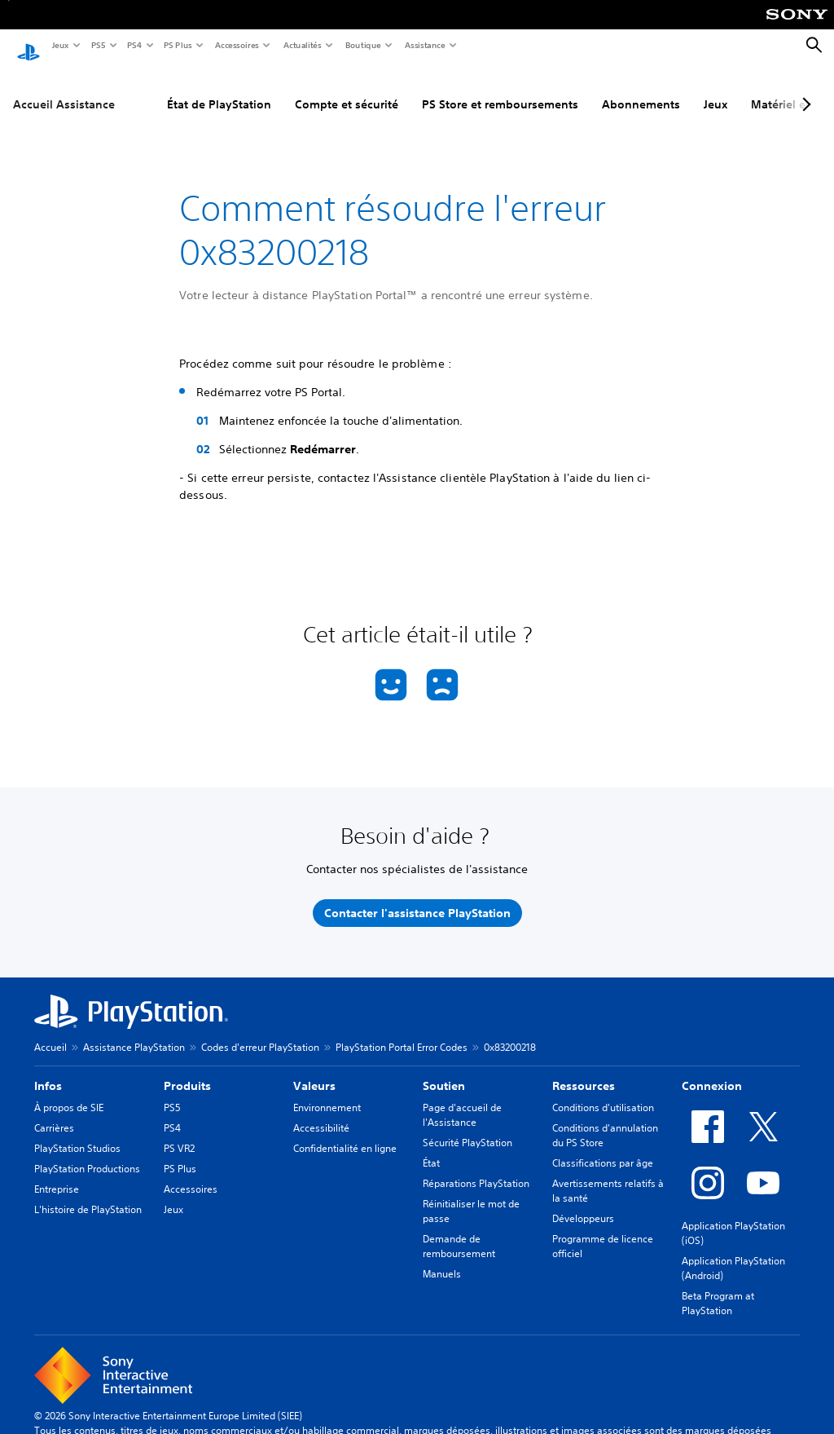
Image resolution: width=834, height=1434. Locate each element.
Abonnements (641, 89)
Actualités (302, 45)
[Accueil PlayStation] (28, 45)
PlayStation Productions (87, 1153)
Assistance (424, 45)
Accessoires (236, 45)
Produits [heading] (187, 1070)
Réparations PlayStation (476, 1168)
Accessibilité (321, 1112)
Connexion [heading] (712, 1070)
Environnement (327, 1092)
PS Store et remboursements (500, 89)
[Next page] (804, 89)
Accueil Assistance (64, 89)
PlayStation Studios (77, 1133)
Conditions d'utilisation (603, 1092)
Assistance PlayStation (134, 1032)
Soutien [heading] (444, 1070)
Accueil (50, 1032)
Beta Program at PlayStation (718, 1287)
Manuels (442, 1258)
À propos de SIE (68, 1092)
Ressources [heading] (583, 1070)
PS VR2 (179, 1133)
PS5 (97, 45)
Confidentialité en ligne (345, 1133)
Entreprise (56, 1173)
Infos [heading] (48, 1070)
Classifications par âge (602, 1147)
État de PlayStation (219, 89)
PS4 (133, 45)
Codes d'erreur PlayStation (260, 1032)
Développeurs (583, 1203)
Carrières (54, 1112)
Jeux (59, 45)
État (431, 1147)
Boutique (362, 45)
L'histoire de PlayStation (88, 1194)
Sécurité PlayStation (467, 1127)
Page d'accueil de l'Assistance (462, 1099)
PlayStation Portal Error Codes (401, 1032)
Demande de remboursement (459, 1230)
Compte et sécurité (346, 89)
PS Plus (177, 45)
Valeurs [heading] (314, 1070)
